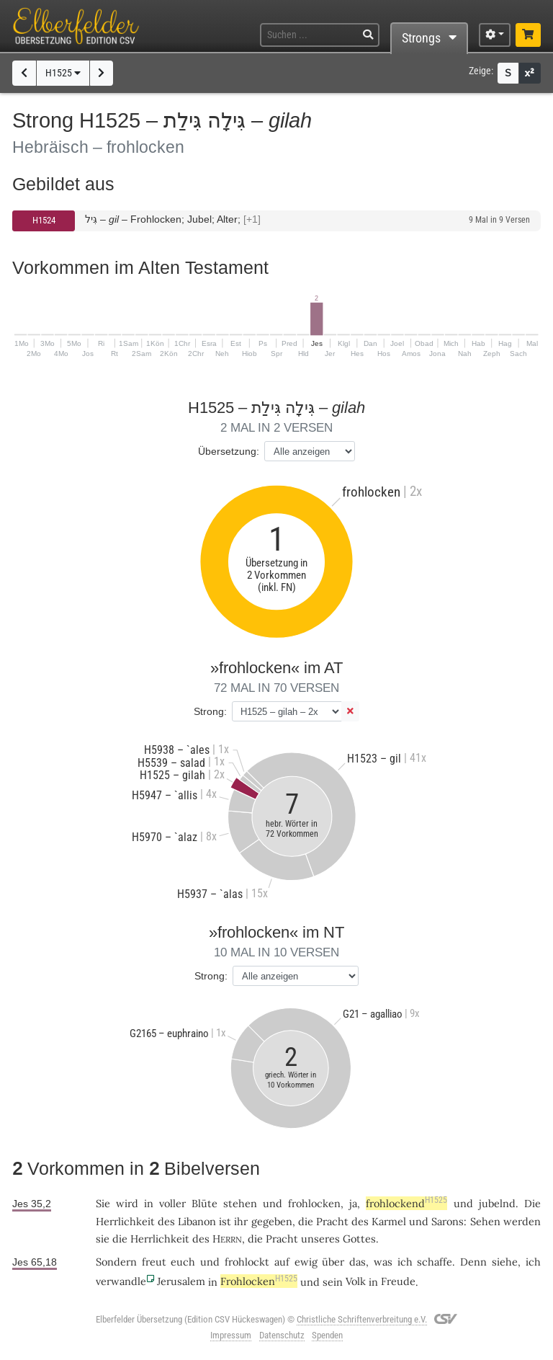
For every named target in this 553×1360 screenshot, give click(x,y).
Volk (356, 1281)
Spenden (327, 1335)
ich (405, 1261)
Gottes (359, 1238)
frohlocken (314, 1203)
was (383, 1261)
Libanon (197, 1221)
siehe (505, 1261)
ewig (306, 1261)
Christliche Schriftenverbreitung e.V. (362, 1319)
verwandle (121, 1281)
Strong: (210, 711)
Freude (398, 1281)
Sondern (116, 1261)
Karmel (389, 1221)
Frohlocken (258, 1281)
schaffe (434, 1261)
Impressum (230, 1335)
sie (102, 1238)
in (148, 1203)
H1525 (63, 73)
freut (154, 1261)
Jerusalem (181, 1281)
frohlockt (247, 1261)
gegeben (271, 1221)
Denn (473, 1261)
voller (172, 1203)
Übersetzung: (228, 451)
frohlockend (406, 1203)
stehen (240, 1203)
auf (281, 1261)
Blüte (204, 1203)
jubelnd (497, 1203)
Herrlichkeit (125, 1221)
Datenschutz (282, 1335)
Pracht (332, 1221)
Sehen (485, 1221)
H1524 (43, 220)
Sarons (447, 1221)
